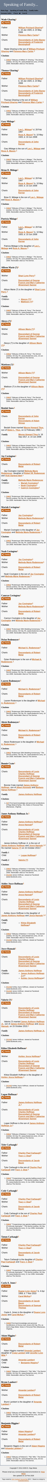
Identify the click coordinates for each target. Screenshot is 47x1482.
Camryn (30, 488)
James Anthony (30, 794)
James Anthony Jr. (31, 1031)
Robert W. (34, 473)
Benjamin (29, 1363)
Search (24, 13)
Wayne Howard (33, 428)
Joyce (25, 825)
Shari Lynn (26, 276)
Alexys (25, 299)
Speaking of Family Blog (18, 10)
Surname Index (6, 13)
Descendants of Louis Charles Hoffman (28, 772)
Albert (23, 787)
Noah (28, 485)
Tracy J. (24, 1156)
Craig (18, 1353)
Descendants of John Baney (31, 40)
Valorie (16, 848)
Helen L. (13, 430)
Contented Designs (23, 1480)
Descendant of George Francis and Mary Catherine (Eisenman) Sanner (31, 282)
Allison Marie (26, 329)
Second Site (24, 1479)
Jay (25, 515)
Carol (24, 1296)
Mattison (26, 302)
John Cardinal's (16, 1479)
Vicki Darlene (13, 476)
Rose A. (25, 135)
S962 (8, 60)
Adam (25, 1431)
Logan (28, 855)
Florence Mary (28, 35)
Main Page (4, 10)
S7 (8, 803)
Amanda (32, 1351)
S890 (8, 1323)
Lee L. (25, 130)
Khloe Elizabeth (28, 924)
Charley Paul (29, 1153)
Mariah (29, 483)
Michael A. (29, 648)
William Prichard (30, 28)
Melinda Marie (30, 480)
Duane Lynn (27, 1291)
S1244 (9, 875)
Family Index (33, 10)
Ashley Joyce (31, 978)
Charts (15, 13)
